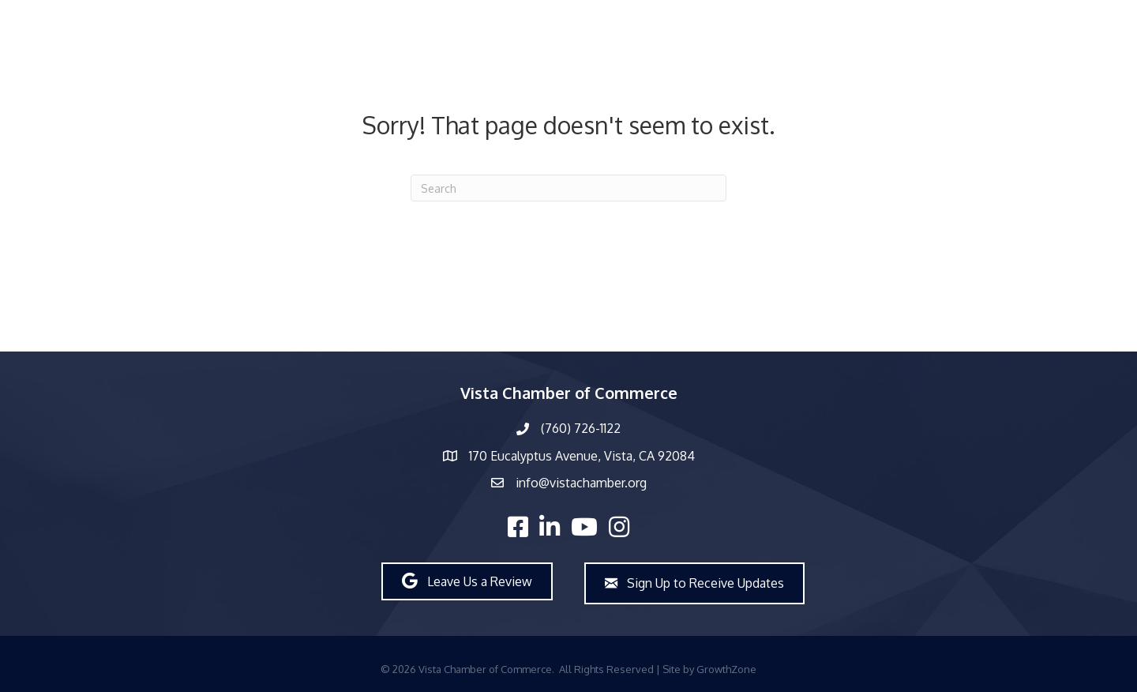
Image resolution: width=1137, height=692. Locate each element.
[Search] (568, 188)
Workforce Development (893, 82)
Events (779, 82)
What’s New (702, 82)
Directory (466, 82)
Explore (1008, 82)
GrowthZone (726, 669)
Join (1063, 82)
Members (542, 82)
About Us (618, 82)
